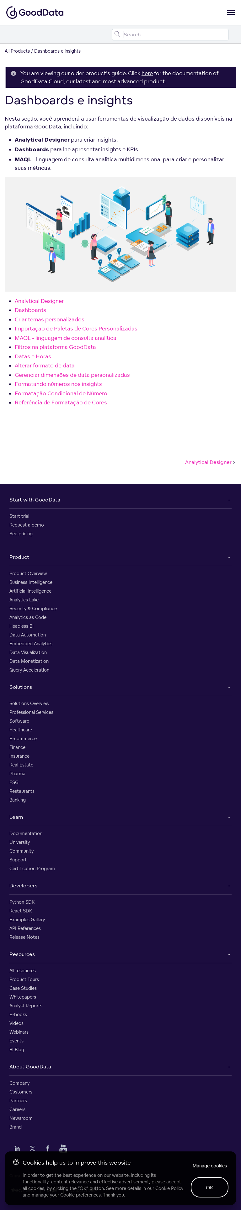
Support (18, 859)
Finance (17, 747)
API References (25, 928)
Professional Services (31, 712)
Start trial (19, 516)
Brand (15, 1127)
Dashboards (30, 310)
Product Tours (24, 979)
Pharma (17, 773)
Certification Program (32, 868)
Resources (22, 954)
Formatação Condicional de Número (61, 393)
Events (16, 1040)
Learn (16, 817)
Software (19, 721)
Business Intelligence (30, 582)
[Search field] (170, 34)
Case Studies (23, 988)
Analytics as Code (27, 617)
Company (19, 1083)
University (19, 842)
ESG (14, 782)
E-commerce (23, 738)
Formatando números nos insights (58, 384)
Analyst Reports (25, 1005)
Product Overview (28, 573)
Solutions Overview (29, 703)
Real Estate (21, 764)
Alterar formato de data (45, 365)
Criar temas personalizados (49, 319)
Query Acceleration (29, 670)
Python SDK (22, 902)
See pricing (21, 533)
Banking (17, 799)
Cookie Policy (169, 1188)
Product (19, 557)
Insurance (19, 756)
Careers (17, 1109)
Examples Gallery (27, 919)
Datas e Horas (33, 356)
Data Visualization (28, 652)
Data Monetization (29, 661)
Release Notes (24, 937)
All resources (22, 970)
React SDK (20, 910)
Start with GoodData (34, 499)
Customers (20, 1091)
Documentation (25, 833)
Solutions (20, 687)
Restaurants (22, 791)
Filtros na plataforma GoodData (55, 347)
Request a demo (26, 524)
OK (209, 1187)
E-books (18, 1014)
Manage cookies (210, 1165)
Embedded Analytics (30, 643)
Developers (23, 885)
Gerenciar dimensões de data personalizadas (72, 374)
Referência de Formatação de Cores (61, 402)
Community (21, 851)
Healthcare (20, 729)
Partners (18, 1100)
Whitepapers (22, 997)
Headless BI (21, 626)
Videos (16, 1023)
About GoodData (30, 1066)
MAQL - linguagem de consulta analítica (65, 338)
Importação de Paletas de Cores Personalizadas (76, 328)
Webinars (19, 1032)
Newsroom (21, 1118)
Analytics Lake (24, 599)
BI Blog (16, 1049)
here (147, 73)
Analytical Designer (39, 301)
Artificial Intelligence (30, 591)
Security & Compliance (33, 608)
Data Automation (27, 634)
